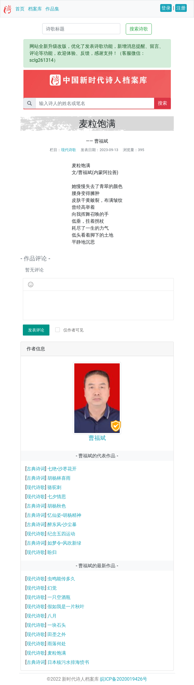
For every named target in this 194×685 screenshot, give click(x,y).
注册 (181, 8)
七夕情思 (56, 496)
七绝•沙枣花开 (62, 469)
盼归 (52, 552)
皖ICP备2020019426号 (123, 679)
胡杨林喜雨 (59, 478)
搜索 (162, 103)
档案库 (35, 9)
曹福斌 (97, 437)
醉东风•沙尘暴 (62, 524)
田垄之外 (56, 634)
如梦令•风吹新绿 (64, 543)
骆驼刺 (54, 487)
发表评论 (36, 330)
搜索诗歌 (139, 29)
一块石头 (56, 625)
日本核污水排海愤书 (68, 662)
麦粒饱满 (56, 653)
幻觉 (52, 588)
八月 (52, 616)
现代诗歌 (68, 150)
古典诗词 (36, 469)
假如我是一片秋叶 (65, 606)
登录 (166, 8)
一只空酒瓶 (59, 597)
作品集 (52, 9)
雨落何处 (56, 643)
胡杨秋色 (56, 506)
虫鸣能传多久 (61, 578)
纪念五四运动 (61, 534)
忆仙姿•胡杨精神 (64, 515)
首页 (20, 9)
